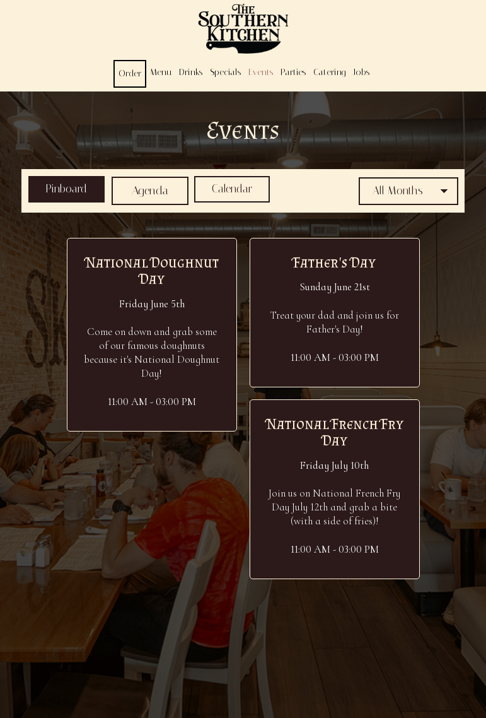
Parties (293, 72)
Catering (329, 72)
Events (260, 72)
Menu (160, 72)
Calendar (233, 190)
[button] (152, 334)
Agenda (147, 190)
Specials (225, 72)
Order (130, 73)
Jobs (361, 72)
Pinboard (61, 190)
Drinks (190, 72)
